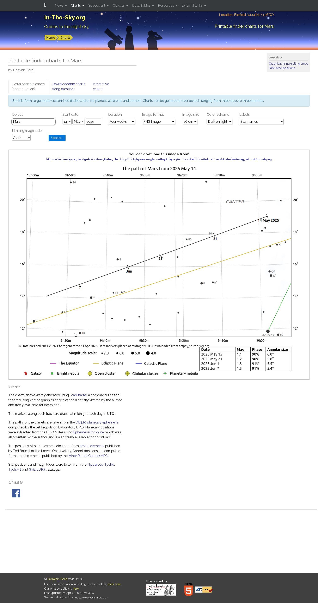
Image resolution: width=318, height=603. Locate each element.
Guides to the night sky (66, 26)
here (76, 588)
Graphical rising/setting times (288, 63)
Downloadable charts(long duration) (68, 86)
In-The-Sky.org (64, 17)
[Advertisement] (161, 542)
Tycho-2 (14, 469)
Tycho (109, 464)
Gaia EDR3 (37, 469)
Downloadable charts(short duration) (28, 86)
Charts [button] (76, 5)
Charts (65, 37)
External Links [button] (192, 5)
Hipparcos (95, 464)
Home (50, 37)
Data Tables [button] (141, 5)
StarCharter (78, 395)
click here (114, 584)
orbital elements (92, 446)
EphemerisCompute (88, 432)
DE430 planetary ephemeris (97, 422)
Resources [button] (166, 5)
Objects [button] (119, 5)
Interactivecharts (101, 86)
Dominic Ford (57, 579)
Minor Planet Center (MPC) (88, 456)
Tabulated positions (282, 68)
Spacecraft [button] (97, 5)
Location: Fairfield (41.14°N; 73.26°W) (246, 15)
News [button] (59, 5)
